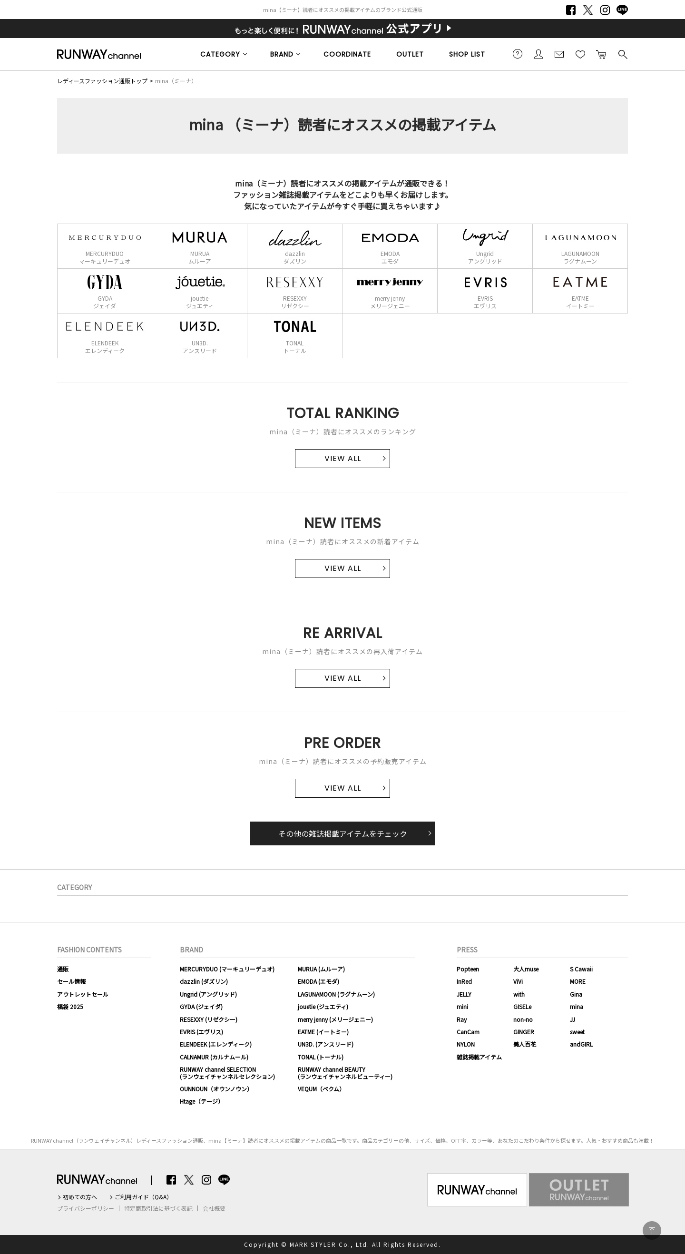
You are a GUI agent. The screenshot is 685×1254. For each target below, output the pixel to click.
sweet (577, 1032)
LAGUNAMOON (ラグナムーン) (336, 994)
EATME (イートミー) (323, 1032)
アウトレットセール (82, 994)
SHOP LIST (467, 54)
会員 (538, 53)
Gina (576, 994)
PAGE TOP (652, 1230)
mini (462, 1006)
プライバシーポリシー (85, 1208)
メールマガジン (559, 53)
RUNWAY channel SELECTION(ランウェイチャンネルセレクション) (227, 1072)
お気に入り (580, 53)
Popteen (468, 969)
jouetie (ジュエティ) (323, 1006)
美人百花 (524, 1044)
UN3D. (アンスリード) (325, 1044)
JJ (572, 1019)
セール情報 (71, 981)
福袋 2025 (70, 1006)
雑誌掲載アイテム (479, 1057)
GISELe (522, 1006)
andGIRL (581, 1044)
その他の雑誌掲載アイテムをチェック (342, 833)
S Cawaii (581, 969)
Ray (462, 1019)
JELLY (464, 994)
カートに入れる (601, 53)
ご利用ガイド (517, 53)
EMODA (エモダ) (318, 981)
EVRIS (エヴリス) (201, 1032)
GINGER (523, 1032)
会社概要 (214, 1208)
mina (576, 1006)
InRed (464, 981)
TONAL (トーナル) (320, 1057)
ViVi (518, 981)
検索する (622, 53)
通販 (62, 969)
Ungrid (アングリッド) (208, 994)
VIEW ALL (342, 458)
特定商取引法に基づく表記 (158, 1208)
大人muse (525, 969)
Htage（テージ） (202, 1101)
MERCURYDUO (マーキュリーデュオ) (227, 969)
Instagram (605, 10)
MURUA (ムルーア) (321, 969)
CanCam (468, 1032)
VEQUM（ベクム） (321, 1089)
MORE (578, 981)
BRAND (282, 54)
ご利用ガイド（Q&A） (143, 1197)
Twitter (588, 10)
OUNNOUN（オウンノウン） (216, 1089)
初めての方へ (80, 1197)
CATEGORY (220, 54)
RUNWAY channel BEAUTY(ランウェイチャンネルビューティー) (345, 1072)
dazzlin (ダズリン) (204, 981)
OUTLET (410, 54)
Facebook (571, 10)
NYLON (466, 1044)
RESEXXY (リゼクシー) (208, 1019)
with (519, 994)
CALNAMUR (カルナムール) (214, 1057)
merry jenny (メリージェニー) (335, 1019)
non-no (523, 1019)
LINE (622, 10)
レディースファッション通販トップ (102, 81)
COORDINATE (347, 54)
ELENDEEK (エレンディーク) (216, 1044)
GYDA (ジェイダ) (201, 1006)
